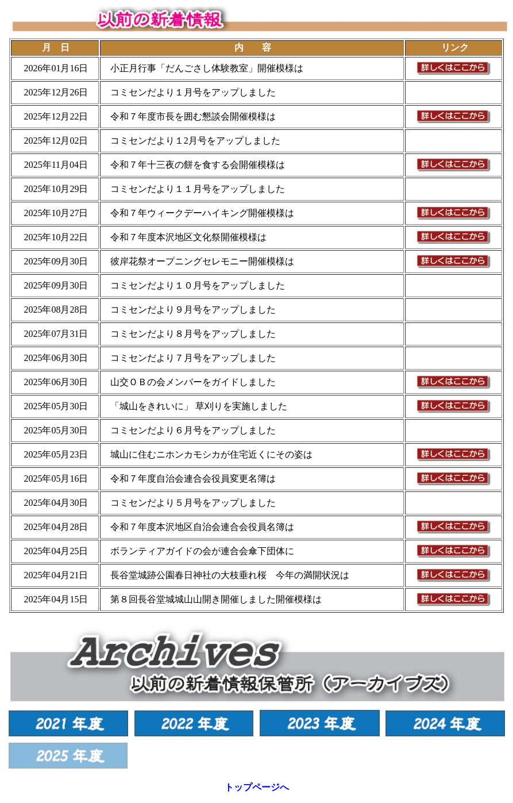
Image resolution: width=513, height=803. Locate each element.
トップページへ (257, 787)
